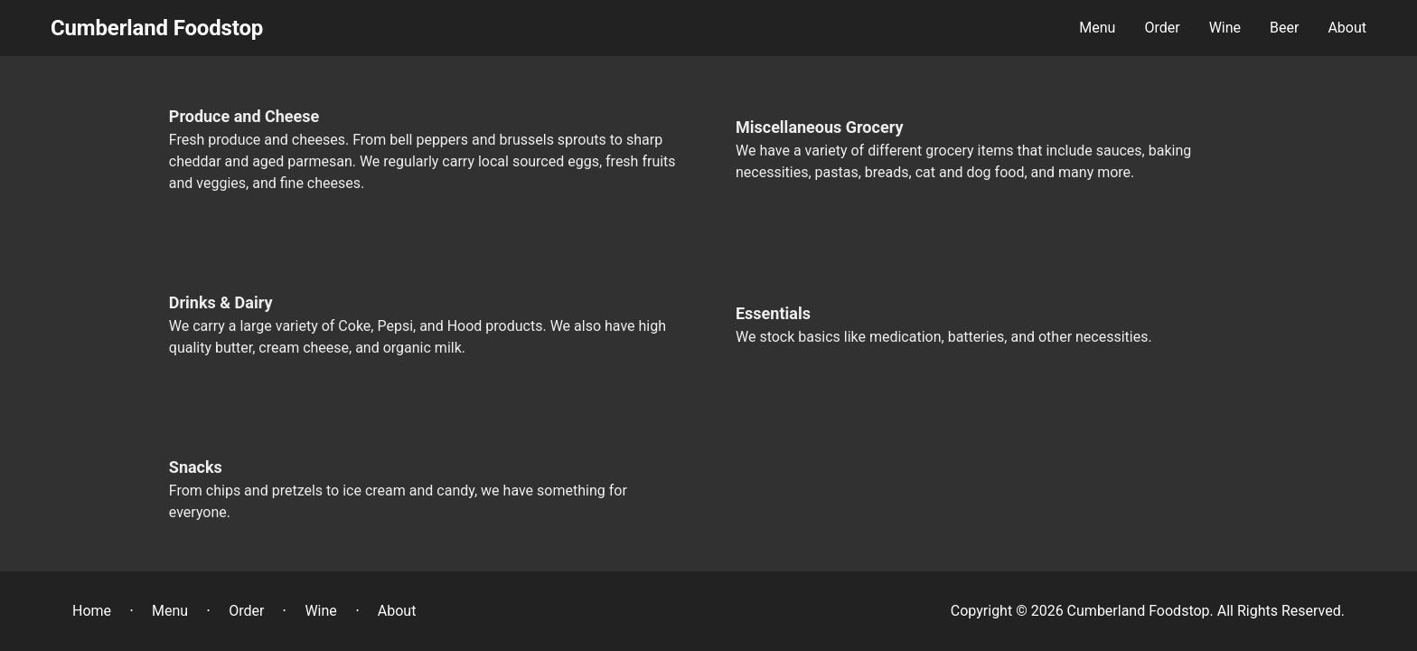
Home (91, 610)
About (397, 610)
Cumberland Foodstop (157, 28)
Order (246, 610)
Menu (170, 610)
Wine (320, 610)
